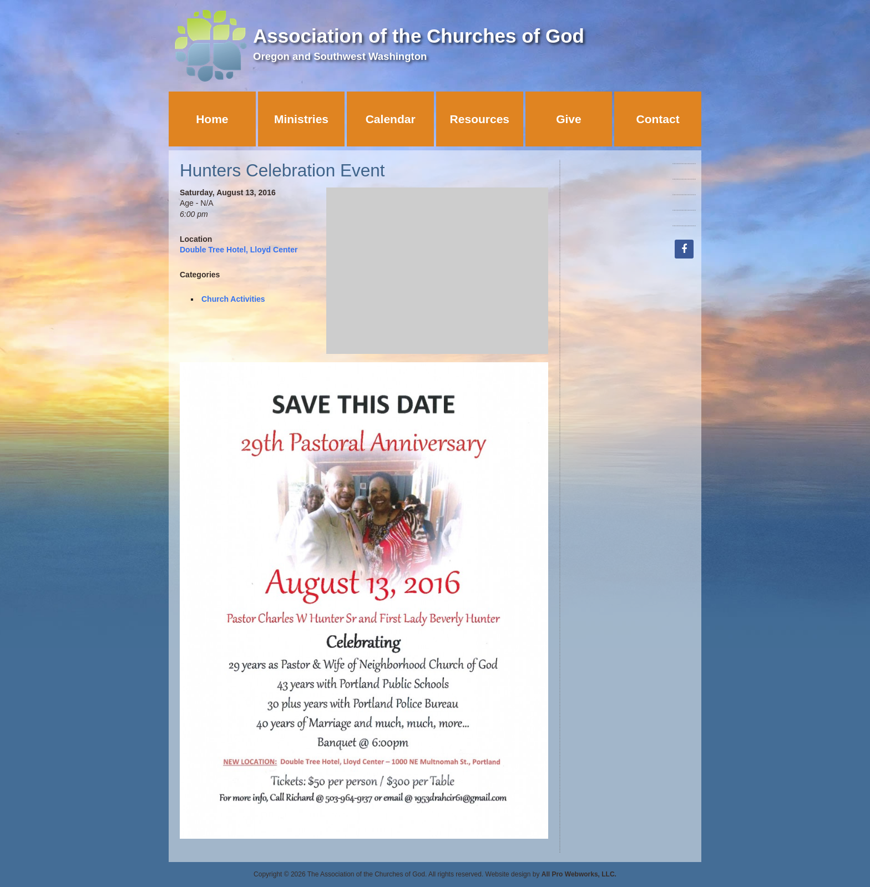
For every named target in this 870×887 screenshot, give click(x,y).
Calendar (391, 119)
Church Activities (233, 299)
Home (212, 119)
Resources (479, 119)
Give (568, 119)
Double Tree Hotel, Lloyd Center (238, 249)
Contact (658, 119)
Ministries (301, 119)
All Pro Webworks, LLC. (579, 874)
